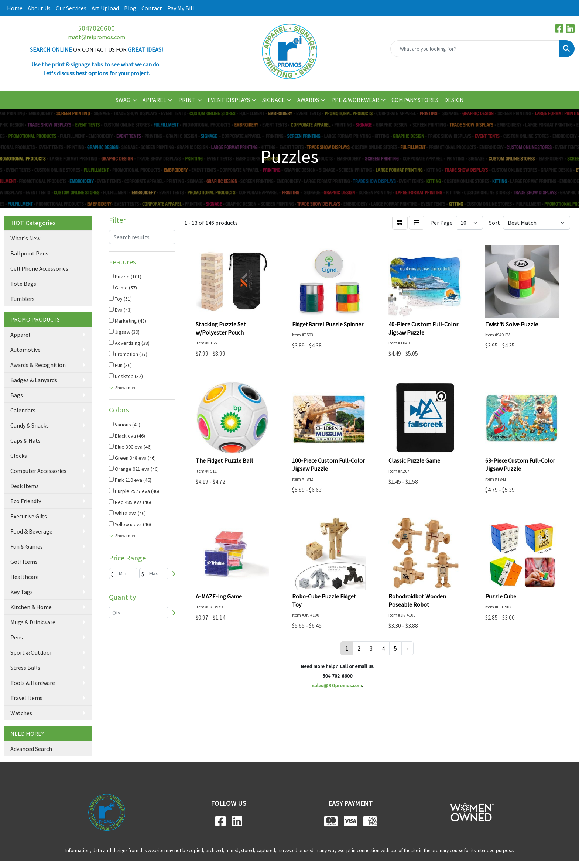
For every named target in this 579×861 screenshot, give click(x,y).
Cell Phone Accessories (39, 268)
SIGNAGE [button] (273, 99)
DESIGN (454, 99)
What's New (25, 238)
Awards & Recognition (38, 364)
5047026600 (96, 27)
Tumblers (22, 298)
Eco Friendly (25, 501)
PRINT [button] (186, 99)
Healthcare (24, 576)
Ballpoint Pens (29, 253)
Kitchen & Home (31, 607)
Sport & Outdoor (31, 652)
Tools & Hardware (32, 682)
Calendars (22, 410)
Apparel (20, 334)
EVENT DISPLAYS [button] (229, 99)
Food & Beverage (31, 531)
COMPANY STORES (414, 99)
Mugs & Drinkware (32, 622)
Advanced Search (31, 748)
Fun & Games (26, 546)
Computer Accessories (38, 470)
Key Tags (21, 592)
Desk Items (24, 486)
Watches (21, 713)
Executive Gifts (28, 516)
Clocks (18, 455)
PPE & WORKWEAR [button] (355, 99)
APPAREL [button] (154, 99)
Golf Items (24, 561)
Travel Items (26, 698)
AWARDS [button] (308, 99)
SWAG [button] (123, 99)
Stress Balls (25, 667)
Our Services (71, 8)
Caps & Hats (25, 440)
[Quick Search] (474, 48)
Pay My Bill (180, 8)
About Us (39, 8)
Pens (16, 637)
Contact (151, 8)
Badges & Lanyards (33, 380)
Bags (16, 395)
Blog (130, 8)
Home (15, 8)
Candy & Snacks (29, 425)
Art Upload (105, 8)
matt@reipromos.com (96, 37)
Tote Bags (23, 283)
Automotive (25, 349)
